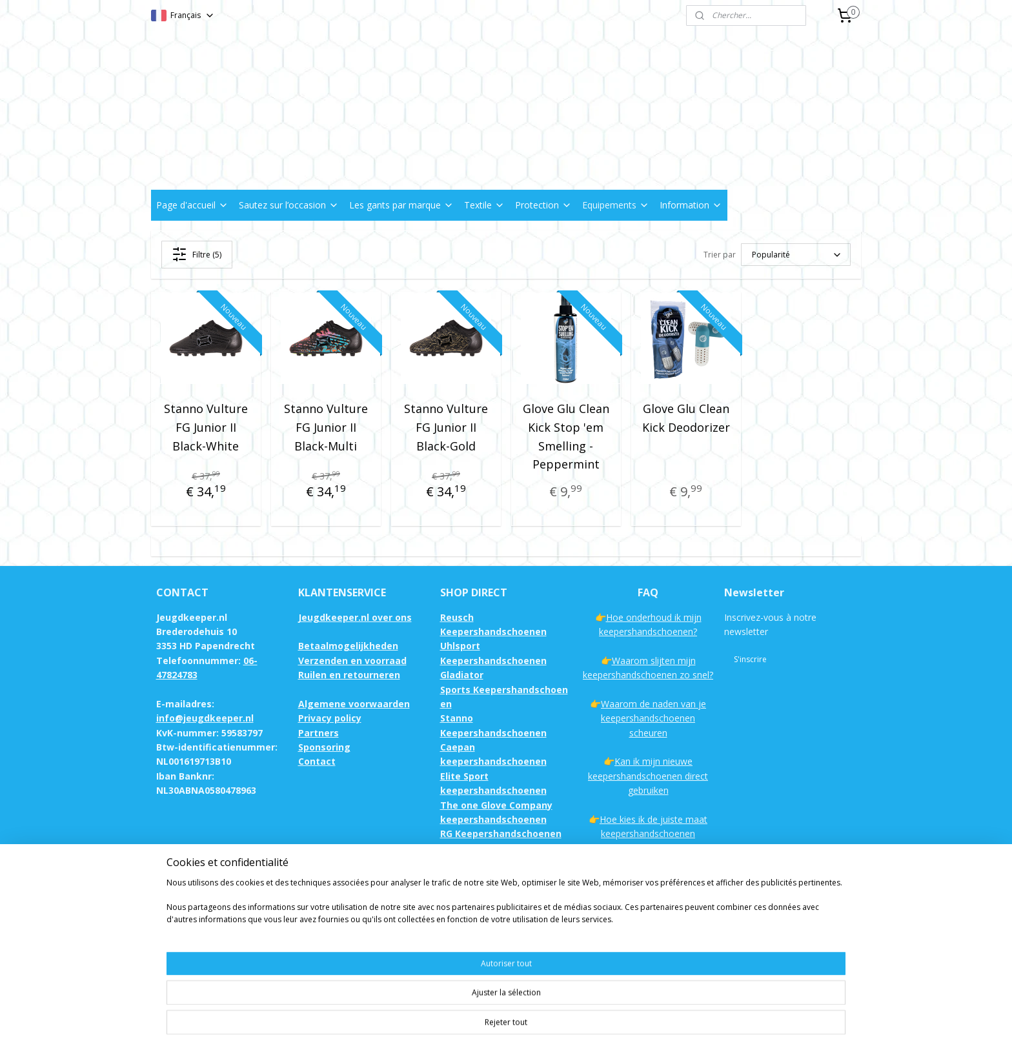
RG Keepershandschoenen (501, 833)
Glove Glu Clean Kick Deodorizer (686, 418)
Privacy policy (329, 718)
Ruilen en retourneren (349, 675)
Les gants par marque (401, 205)
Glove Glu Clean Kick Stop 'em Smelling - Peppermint (566, 436)
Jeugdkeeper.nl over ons (355, 617)
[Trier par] (796, 254)
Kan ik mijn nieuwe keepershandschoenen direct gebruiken (648, 775)
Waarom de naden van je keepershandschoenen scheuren (653, 718)
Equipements (615, 205)
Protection (543, 205)
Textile (484, 205)
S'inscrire (750, 659)
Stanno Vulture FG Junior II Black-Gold (446, 427)
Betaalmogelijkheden (348, 646)
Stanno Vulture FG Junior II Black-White (206, 427)
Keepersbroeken (478, 935)
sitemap (562, 1026)
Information (691, 205)
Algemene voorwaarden (354, 704)
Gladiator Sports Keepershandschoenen (504, 689)
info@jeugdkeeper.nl (205, 718)
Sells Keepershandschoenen (505, 877)
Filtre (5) (197, 254)
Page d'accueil (192, 205)
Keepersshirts (472, 950)
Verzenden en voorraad (352, 660)
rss (589, 1026)
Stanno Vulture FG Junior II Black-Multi (326, 427)
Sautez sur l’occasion (289, 205)
